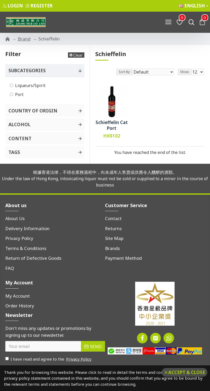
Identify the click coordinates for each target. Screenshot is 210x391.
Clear (78, 55)
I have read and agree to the (48, 359)
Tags (14, 152)
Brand (24, 39)
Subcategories (27, 70)
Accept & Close (186, 372)
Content (19, 138)
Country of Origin (32, 111)
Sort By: (124, 72)
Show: (184, 72)
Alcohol (19, 124)
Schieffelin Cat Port (111, 125)
